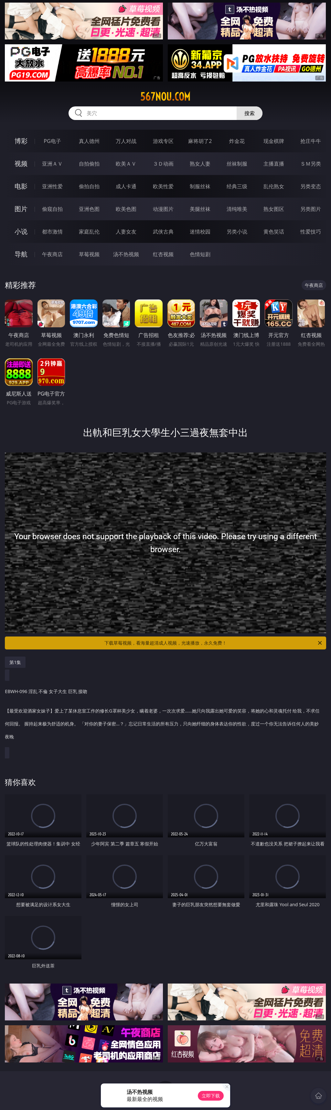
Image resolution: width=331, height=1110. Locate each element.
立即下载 (211, 1096)
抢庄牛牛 (310, 141)
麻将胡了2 (200, 141)
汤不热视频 (126, 254)
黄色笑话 (273, 231)
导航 (21, 254)
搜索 (249, 113)
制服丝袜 (200, 186)
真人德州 (89, 141)
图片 (21, 208)
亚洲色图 (89, 208)
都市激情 (52, 231)
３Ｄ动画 (163, 163)
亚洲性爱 (52, 186)
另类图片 (310, 208)
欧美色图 (126, 208)
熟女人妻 (200, 163)
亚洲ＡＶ (52, 163)
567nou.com (165, 96)
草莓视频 (89, 254)
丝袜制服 (237, 163)
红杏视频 (163, 254)
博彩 (21, 140)
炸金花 (237, 141)
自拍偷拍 (89, 163)
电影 (21, 186)
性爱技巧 (310, 231)
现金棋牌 (273, 141)
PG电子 (52, 141)
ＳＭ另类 (310, 163)
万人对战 (126, 141)
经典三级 (237, 186)
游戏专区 (163, 141)
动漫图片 (163, 208)
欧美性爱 (163, 186)
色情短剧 (200, 254)
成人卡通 (126, 186)
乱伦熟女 (273, 186)
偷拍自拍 (89, 186)
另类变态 (310, 186)
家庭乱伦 (89, 231)
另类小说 (237, 231)
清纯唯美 (237, 208)
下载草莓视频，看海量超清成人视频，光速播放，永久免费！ (213, 643)
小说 (21, 231)
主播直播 (273, 163)
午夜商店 (52, 254)
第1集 (15, 662)
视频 (21, 163)
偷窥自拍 (52, 208)
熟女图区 (273, 208)
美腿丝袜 (200, 208)
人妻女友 (126, 231)
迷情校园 (200, 231)
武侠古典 (163, 231)
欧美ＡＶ (126, 163)
